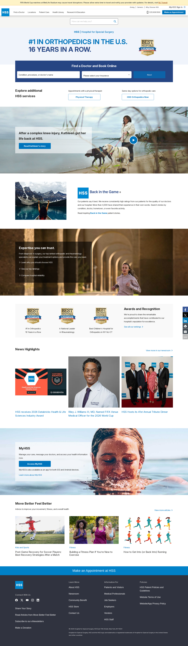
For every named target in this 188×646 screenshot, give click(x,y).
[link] (185, 309)
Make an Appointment (173, 12)
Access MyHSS (34, 464)
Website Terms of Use (150, 597)
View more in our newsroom (159, 350)
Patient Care (44, 12)
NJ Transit (162, 3)
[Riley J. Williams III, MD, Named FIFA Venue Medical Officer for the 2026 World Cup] (94, 387)
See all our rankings (133, 327)
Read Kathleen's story (35, 146)
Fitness (72, 547)
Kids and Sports (22, 547)
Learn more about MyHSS (30, 475)
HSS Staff (109, 619)
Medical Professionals (114, 594)
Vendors (108, 613)
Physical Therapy (84, 97)
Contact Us (74, 613)
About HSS (74, 587)
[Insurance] (107, 74)
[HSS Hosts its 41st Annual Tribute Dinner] (147, 385)
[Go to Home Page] (19, 585)
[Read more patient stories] (98, 193)
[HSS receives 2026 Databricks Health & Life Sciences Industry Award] (40, 387)
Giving (132, 7)
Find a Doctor (19, 12)
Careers (140, 7)
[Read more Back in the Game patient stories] (98, 213)
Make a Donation (23, 628)
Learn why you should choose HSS (36, 262)
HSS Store (74, 606)
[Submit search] (115, 21)
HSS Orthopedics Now (138, 97)
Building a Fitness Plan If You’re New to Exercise (91, 553)
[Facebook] (18, 600)
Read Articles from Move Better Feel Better (35, 615)
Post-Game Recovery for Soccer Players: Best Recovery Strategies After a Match (38, 553)
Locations (32, 12)
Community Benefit (78, 600)
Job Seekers (110, 600)
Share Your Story (23, 608)
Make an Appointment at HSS (93, 571)
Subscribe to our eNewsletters (29, 621)
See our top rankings (29, 269)
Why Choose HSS (152, 7)
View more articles (163, 510)
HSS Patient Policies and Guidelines (152, 589)
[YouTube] (28, 600)
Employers (109, 606)
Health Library (58, 12)
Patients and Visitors (114, 587)
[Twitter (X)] (23, 600)
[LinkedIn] (39, 600)
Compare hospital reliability (32, 275)
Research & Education (76, 12)
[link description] (39, 530)
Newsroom (74, 594)
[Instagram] (34, 600)
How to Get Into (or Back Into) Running (145, 552)
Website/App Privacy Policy (153, 603)
